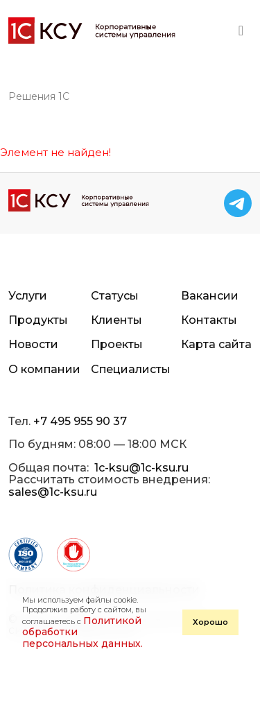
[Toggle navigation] (241, 30)
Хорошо (210, 622)
